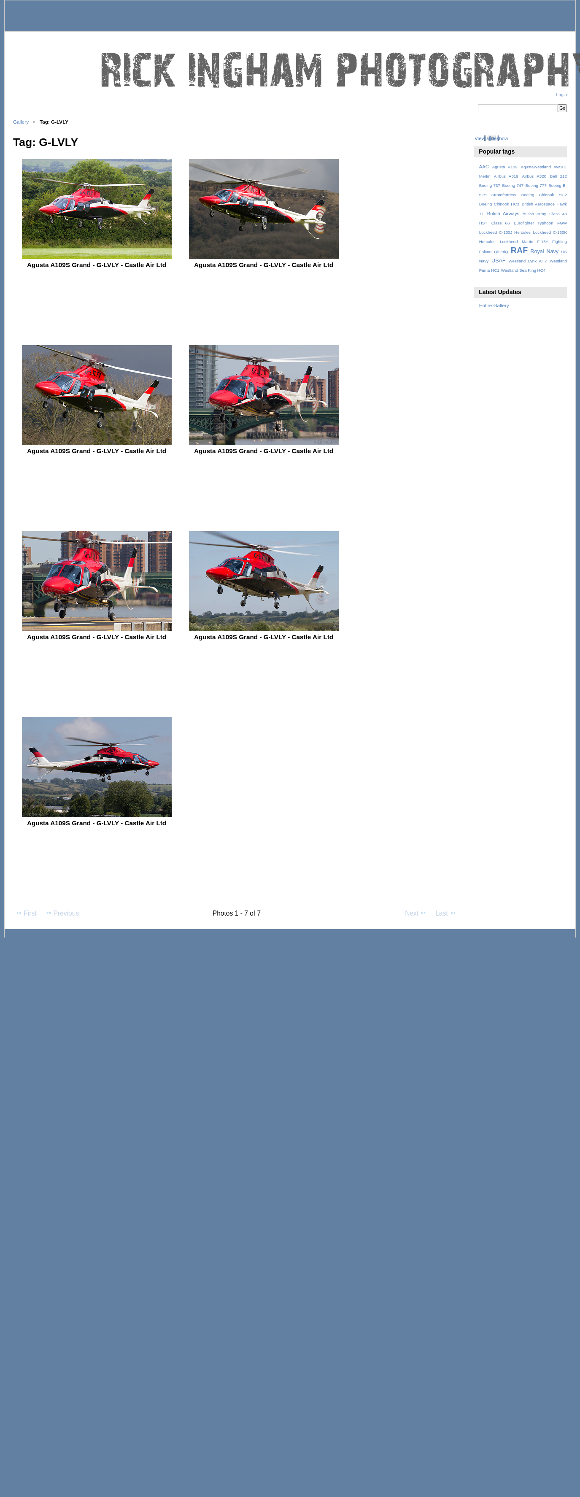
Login (561, 94)
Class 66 (500, 223)
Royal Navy (544, 251)
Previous (62, 913)
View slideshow (491, 138)
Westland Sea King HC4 (523, 270)
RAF (519, 250)
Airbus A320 (534, 176)
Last (445, 913)
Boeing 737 (489, 185)
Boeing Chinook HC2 (544, 194)
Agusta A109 (505, 167)
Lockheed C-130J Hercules (505, 232)
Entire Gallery (494, 305)
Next (415, 913)
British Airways (503, 213)
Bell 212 (558, 176)
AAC (484, 166)
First (26, 913)
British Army (534, 213)
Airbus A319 (506, 176)
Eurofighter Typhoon (533, 223)
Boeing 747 (512, 185)
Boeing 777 (535, 185)
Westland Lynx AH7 (527, 261)
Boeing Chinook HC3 (499, 204)
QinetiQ (501, 251)
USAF (498, 261)
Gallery (21, 121)
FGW (562, 223)
